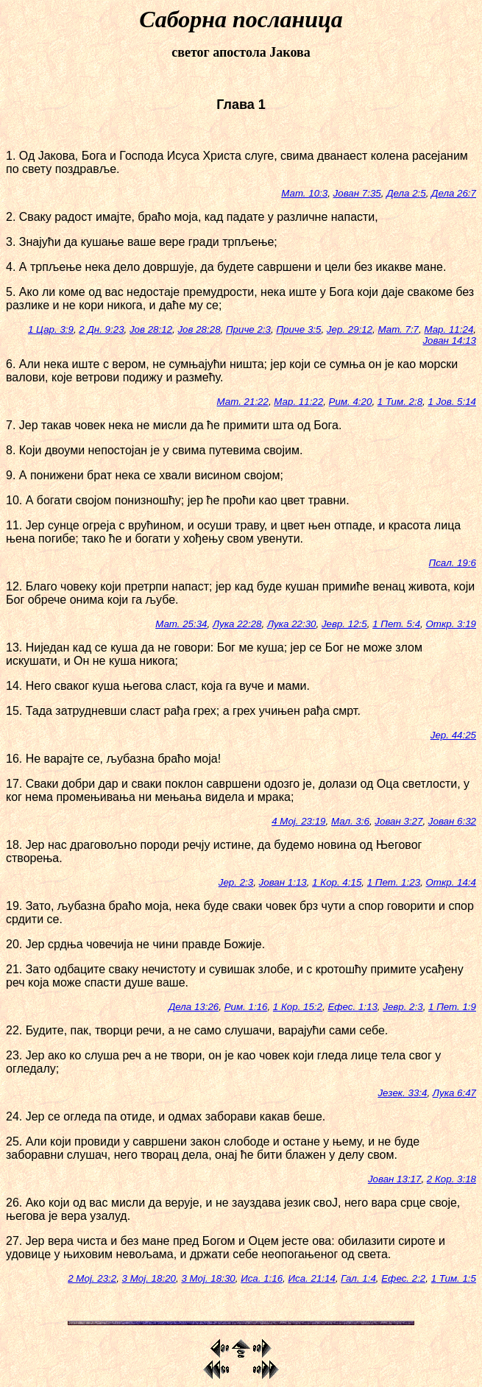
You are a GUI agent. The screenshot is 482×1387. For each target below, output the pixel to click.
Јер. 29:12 (349, 329)
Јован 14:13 (449, 340)
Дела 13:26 (194, 1006)
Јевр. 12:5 (344, 623)
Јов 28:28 (198, 329)
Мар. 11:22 (298, 401)
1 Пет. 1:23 (393, 882)
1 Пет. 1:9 (452, 1006)
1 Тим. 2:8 (400, 401)
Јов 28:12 (151, 329)
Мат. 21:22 (243, 401)
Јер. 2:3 (236, 882)
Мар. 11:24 (448, 329)
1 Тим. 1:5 (453, 1278)
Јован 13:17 (395, 1179)
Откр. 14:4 (450, 882)
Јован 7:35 (357, 193)
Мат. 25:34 (181, 623)
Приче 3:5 (298, 329)
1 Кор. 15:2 (297, 1006)
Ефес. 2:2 (403, 1278)
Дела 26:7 (453, 193)
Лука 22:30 (291, 623)
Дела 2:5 (406, 193)
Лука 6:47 (454, 1092)
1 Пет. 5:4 (396, 623)
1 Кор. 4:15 (336, 882)
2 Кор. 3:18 (451, 1179)
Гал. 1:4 (358, 1278)
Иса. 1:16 (262, 1278)
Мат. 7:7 (398, 329)
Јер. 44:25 (453, 735)
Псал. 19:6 (452, 562)
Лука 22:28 (237, 623)
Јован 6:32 (452, 821)
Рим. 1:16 (246, 1006)
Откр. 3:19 (450, 623)
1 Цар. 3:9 (51, 329)
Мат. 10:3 (304, 193)
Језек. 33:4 (402, 1092)
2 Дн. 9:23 (101, 329)
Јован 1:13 (283, 882)
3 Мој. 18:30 (208, 1278)
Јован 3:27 (398, 821)
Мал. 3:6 (350, 821)
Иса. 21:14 (312, 1278)
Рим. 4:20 (350, 401)
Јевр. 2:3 (402, 1006)
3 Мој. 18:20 (149, 1278)
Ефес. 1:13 (352, 1006)
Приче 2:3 (248, 329)
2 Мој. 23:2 (92, 1278)
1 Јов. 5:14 (452, 401)
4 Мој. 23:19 (298, 821)
